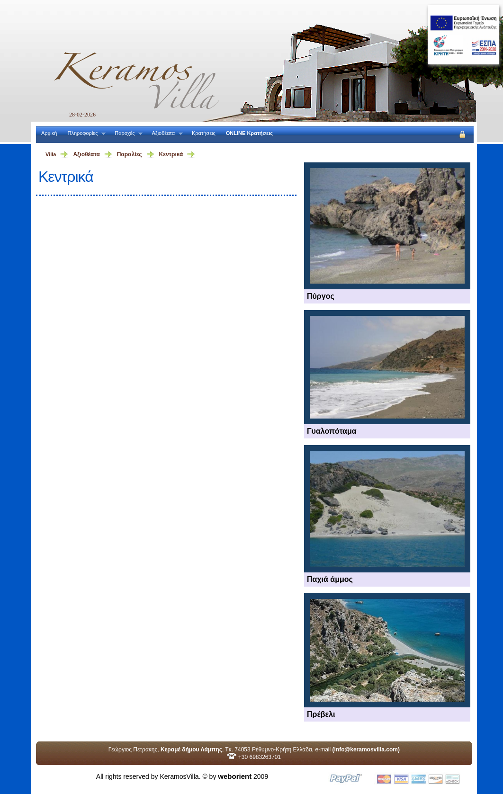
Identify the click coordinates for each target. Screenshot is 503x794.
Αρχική (49, 133)
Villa (50, 154)
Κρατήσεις (204, 133)
